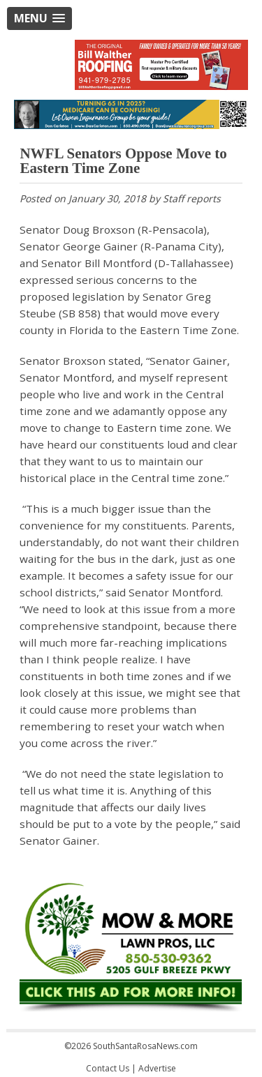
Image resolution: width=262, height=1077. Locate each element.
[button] (39, 18)
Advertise (157, 1068)
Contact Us (107, 1068)
